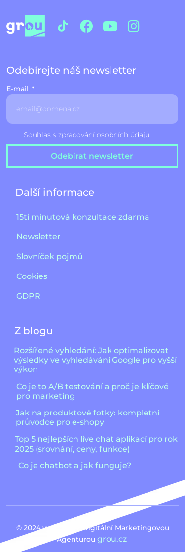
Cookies (31, 276)
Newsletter (38, 236)
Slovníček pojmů (49, 256)
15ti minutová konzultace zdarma (82, 217)
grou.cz (113, 539)
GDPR (28, 296)
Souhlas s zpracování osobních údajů (86, 134)
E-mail (18, 89)
